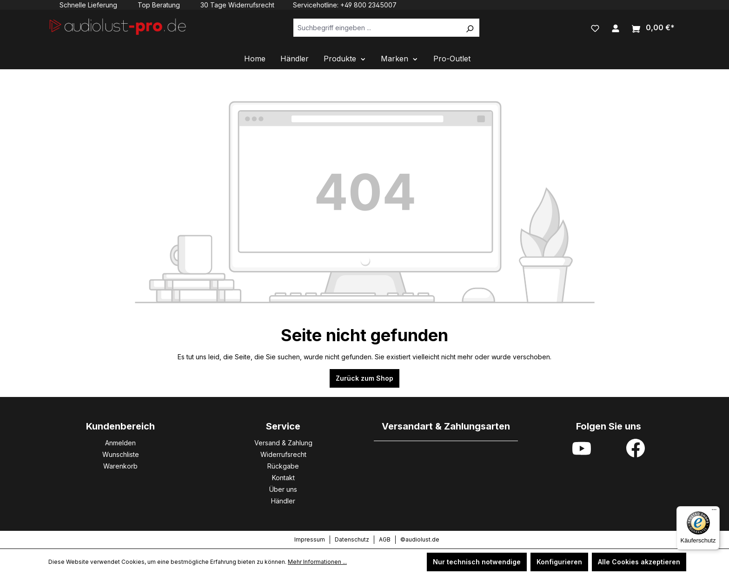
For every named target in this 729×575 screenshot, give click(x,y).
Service (283, 426)
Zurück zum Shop (364, 378)
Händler (283, 501)
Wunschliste (120, 454)
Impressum (309, 539)
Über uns (283, 489)
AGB (385, 539)
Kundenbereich (120, 426)
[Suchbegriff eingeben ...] (376, 28)
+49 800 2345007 (368, 5)
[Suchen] (469, 28)
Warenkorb (120, 466)
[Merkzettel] (595, 27)
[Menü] (714, 511)
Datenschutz (352, 539)
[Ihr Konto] (615, 27)
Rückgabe (283, 466)
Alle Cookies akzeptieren (639, 562)
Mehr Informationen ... (317, 561)
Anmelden (120, 443)
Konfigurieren (559, 562)
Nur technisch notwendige (477, 562)
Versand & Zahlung (283, 443)
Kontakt (283, 478)
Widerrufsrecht (283, 454)
